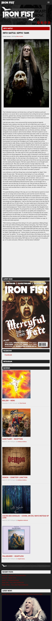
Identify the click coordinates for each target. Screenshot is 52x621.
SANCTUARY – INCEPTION (12, 439)
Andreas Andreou (22, 441)
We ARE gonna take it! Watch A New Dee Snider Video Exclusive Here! (22, 594)
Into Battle (8, 28)
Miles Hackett (19, 36)
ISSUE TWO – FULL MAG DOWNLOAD (13, 582)
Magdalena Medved (23, 520)
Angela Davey (21, 558)
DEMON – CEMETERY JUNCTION (14, 477)
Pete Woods (23, 403)
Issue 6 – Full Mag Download (10, 580)
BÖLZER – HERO (8, 401)
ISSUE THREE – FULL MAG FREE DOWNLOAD (15, 585)
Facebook (8, 355)
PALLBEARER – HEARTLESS (13, 556)
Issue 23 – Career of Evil (9, 578)
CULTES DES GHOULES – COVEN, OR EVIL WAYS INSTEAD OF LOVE (25, 517)
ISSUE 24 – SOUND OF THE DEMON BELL (14, 575)
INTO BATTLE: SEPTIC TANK (16, 33)
